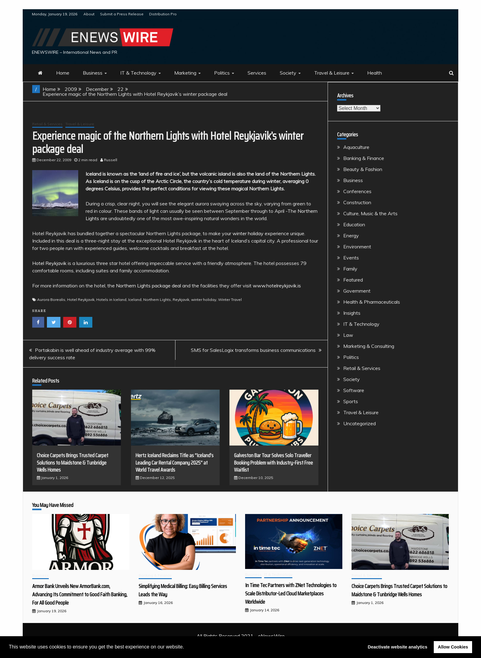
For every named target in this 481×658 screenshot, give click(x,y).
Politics (222, 73)
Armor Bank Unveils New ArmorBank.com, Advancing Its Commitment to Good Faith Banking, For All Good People (79, 594)
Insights (351, 313)
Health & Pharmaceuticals (371, 302)
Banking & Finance (363, 158)
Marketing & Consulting (368, 346)
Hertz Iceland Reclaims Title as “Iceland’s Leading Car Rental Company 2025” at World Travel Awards (175, 462)
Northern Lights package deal (148, 285)
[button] (186, 647)
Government (357, 291)
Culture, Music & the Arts (370, 213)
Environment (357, 246)
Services (257, 73)
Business (92, 73)
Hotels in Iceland (111, 299)
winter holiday (248, 233)
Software (353, 390)
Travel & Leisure (331, 73)
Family (350, 269)
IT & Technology (138, 73)
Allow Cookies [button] (453, 646)
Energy (351, 235)
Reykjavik (181, 299)
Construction (357, 202)
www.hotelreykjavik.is (277, 285)
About (88, 14)
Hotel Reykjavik (49, 263)
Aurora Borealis (51, 299)
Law (348, 335)
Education (354, 224)
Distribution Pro (163, 14)
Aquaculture (356, 147)
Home (62, 73)
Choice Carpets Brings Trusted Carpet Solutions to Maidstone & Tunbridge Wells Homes (72, 462)
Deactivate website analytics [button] (397, 646)
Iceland (134, 299)
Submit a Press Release (122, 14)
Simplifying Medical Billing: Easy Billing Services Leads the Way (183, 590)
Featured (353, 280)
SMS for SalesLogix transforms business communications (253, 350)
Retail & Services (47, 124)
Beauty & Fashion (362, 169)
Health (374, 73)
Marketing (185, 73)
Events (351, 258)
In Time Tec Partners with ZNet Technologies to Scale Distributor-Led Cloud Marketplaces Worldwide (291, 593)
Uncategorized (359, 423)
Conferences (357, 191)
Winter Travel (230, 299)
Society (288, 73)
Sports (350, 401)
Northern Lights (157, 299)
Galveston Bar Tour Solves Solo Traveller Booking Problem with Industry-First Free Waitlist (273, 462)
